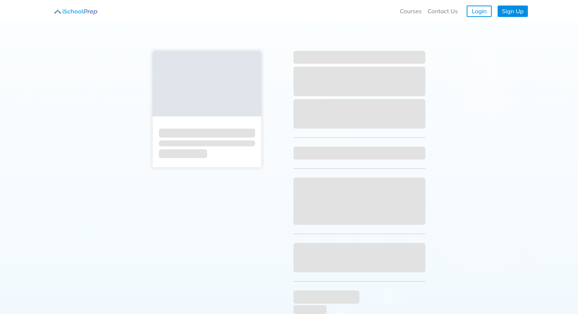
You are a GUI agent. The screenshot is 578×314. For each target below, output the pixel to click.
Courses (411, 11)
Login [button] (479, 11)
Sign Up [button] (513, 11)
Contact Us (443, 11)
